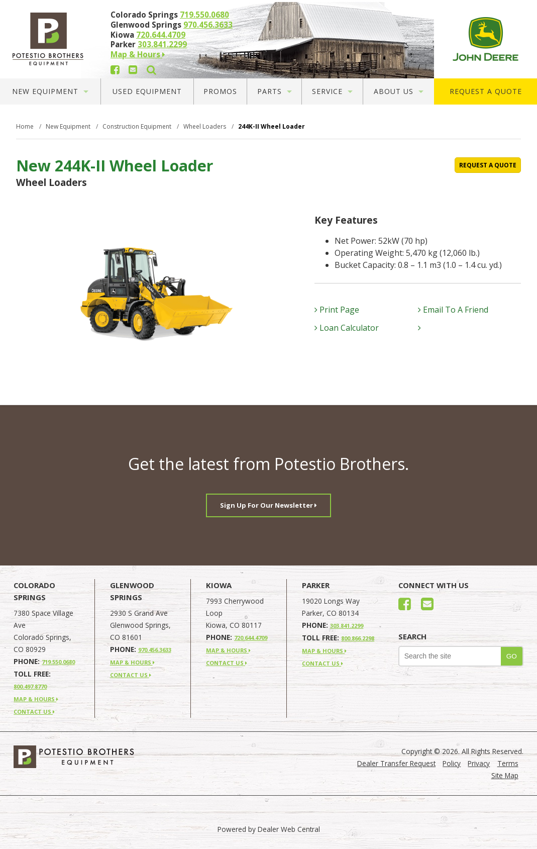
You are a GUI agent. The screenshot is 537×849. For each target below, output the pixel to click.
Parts (274, 91)
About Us (398, 91)
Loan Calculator (346, 327)
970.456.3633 (208, 25)
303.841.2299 (162, 44)
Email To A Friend (453, 309)
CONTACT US (34, 711)
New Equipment (50, 91)
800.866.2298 (357, 638)
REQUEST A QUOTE (487, 165)
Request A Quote (486, 91)
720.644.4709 (160, 35)
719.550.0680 (204, 15)
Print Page (336, 309)
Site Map (504, 775)
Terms (507, 763)
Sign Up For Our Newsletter (268, 505)
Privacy (479, 763)
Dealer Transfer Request (396, 763)
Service (332, 91)
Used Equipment (147, 91)
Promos (220, 91)
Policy (452, 763)
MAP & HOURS (36, 699)
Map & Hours (138, 54)
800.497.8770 (30, 686)
